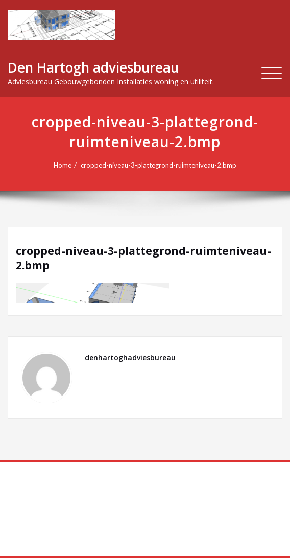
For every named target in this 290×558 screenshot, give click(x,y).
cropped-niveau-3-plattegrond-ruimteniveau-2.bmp (158, 165)
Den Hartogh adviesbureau (93, 67)
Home (62, 165)
